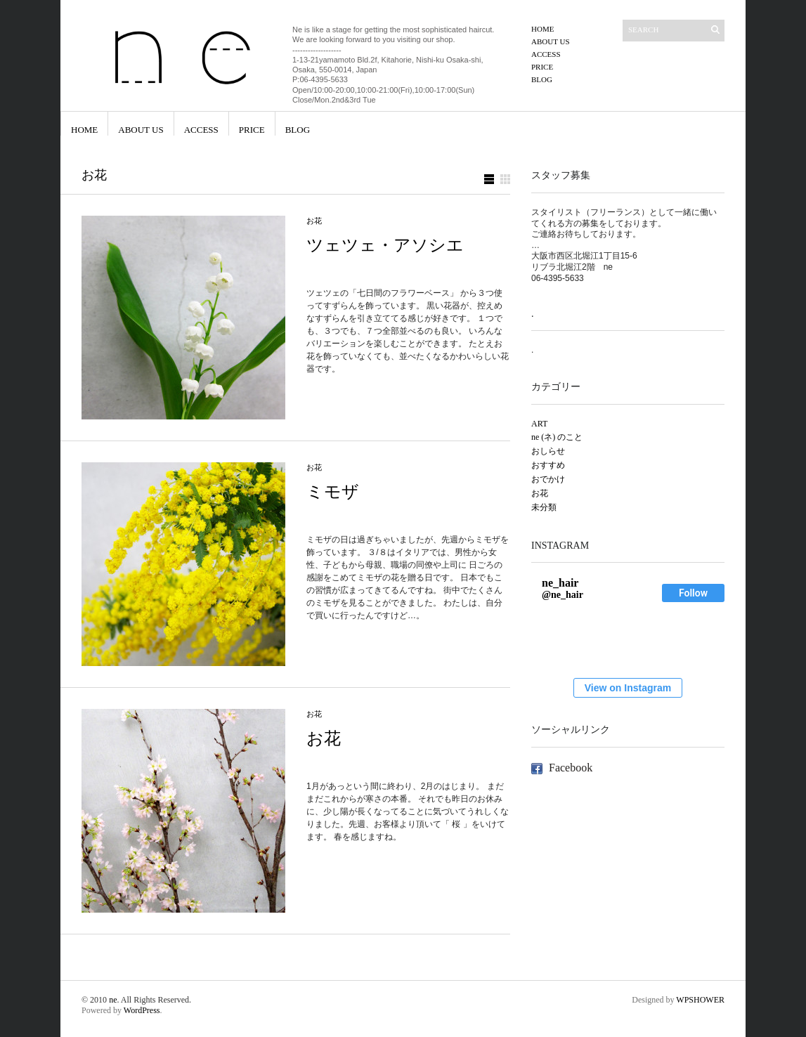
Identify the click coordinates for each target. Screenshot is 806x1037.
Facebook (570, 768)
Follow (693, 593)
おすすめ (548, 465)
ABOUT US (550, 41)
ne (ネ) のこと (557, 437)
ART (539, 424)
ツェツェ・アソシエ (385, 245)
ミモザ (332, 492)
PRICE (542, 67)
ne (113, 1000)
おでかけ (548, 479)
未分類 (544, 507)
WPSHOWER (700, 1000)
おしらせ (548, 451)
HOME (542, 29)
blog (541, 79)
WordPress (142, 1010)
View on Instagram (628, 687)
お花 (314, 220)
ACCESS (546, 54)
